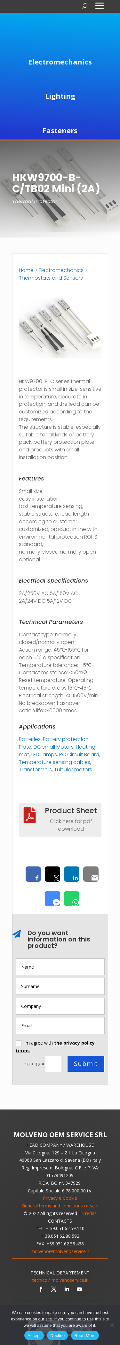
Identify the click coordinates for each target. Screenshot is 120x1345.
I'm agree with (55, 1047)
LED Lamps (44, 754)
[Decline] (112, 1325)
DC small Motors (54, 747)
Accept (34, 1335)
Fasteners (60, 130)
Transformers (35, 769)
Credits (89, 1213)
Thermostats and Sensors (51, 278)
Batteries (30, 739)
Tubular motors (73, 769)
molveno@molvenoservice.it (60, 1251)
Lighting (60, 96)
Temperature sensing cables (54, 762)
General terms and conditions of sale (60, 1206)
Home (26, 270)
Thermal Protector (34, 201)
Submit (86, 1063)
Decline (57, 1335)
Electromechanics (60, 61)
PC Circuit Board (79, 754)
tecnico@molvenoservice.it (60, 1280)
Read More (85, 1335)
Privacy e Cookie (60, 1198)
